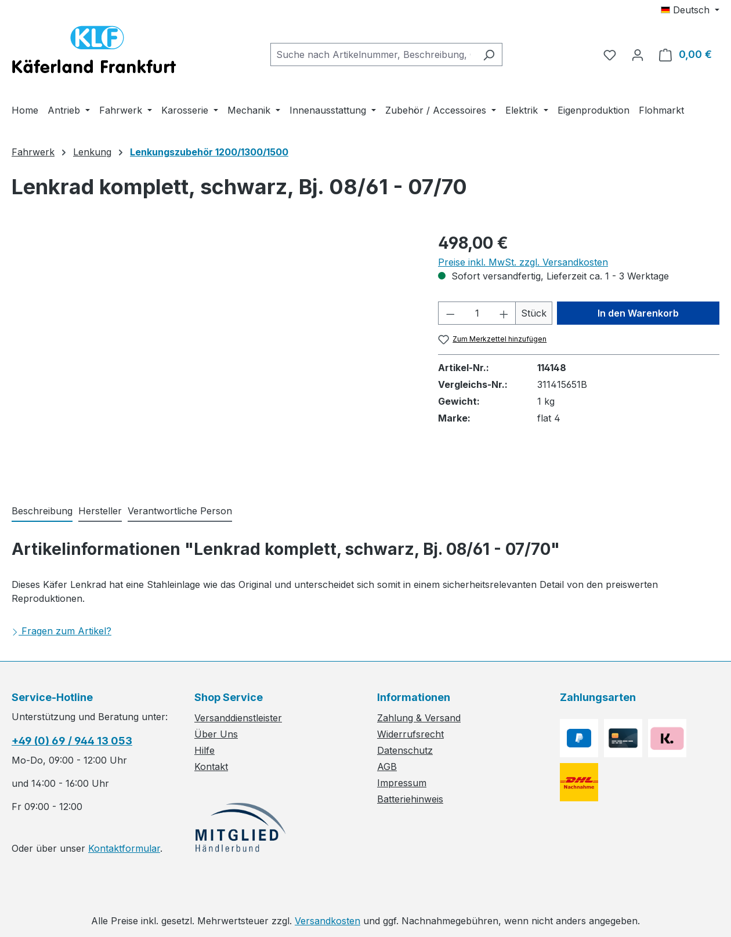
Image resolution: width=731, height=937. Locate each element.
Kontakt (211, 766)
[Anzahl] (477, 313)
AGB (387, 766)
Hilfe (204, 750)
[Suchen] (488, 54)
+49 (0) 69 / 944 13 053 (72, 741)
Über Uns (216, 734)
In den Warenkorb (638, 313)
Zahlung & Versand (419, 718)
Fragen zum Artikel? (61, 631)
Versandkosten (327, 921)
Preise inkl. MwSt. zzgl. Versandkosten (523, 262)
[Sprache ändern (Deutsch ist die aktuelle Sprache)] (690, 10)
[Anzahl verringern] (450, 313)
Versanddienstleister (238, 718)
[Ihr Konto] (638, 54)
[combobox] (373, 54)
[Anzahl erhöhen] (504, 313)
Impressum (401, 783)
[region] (213, 355)
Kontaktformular (124, 848)
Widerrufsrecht (410, 734)
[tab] (42, 511)
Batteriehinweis (410, 799)
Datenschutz (405, 750)
